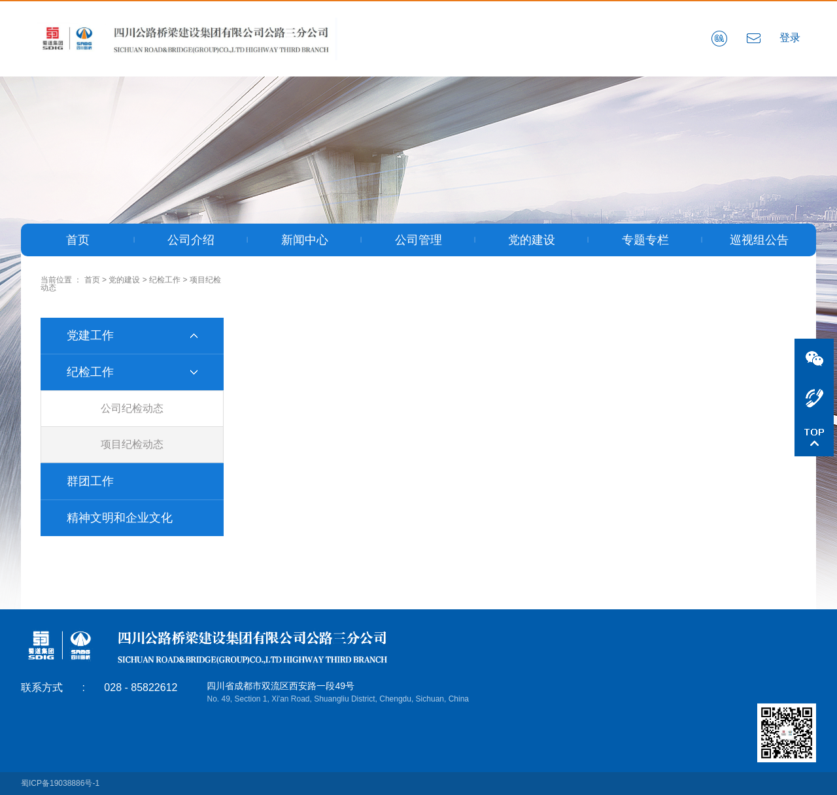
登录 (789, 37)
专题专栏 (645, 239)
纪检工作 (164, 279)
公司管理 (418, 239)
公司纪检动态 (132, 408)
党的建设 (531, 239)
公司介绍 (190, 239)
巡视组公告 (759, 239)
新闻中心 (304, 239)
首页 (78, 239)
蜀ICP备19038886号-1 (60, 783)
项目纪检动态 (132, 444)
